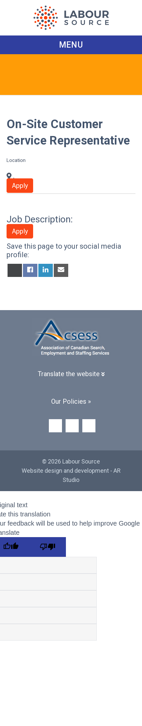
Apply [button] (20, 186)
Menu (71, 45)
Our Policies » (71, 401)
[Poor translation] (47, 547)
